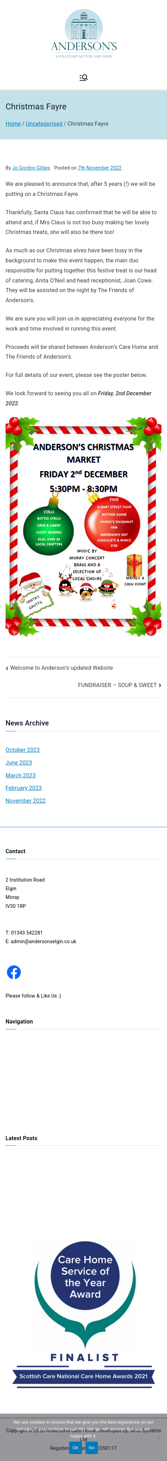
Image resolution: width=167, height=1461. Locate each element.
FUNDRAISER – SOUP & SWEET (117, 685)
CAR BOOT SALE (24, 1187)
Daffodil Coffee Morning (32, 1198)
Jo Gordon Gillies (31, 168)
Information (19, 1107)
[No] (158, 1437)
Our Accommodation (28, 1061)
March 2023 (21, 775)
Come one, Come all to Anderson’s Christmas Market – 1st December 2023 (82, 1171)
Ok (75, 1447)
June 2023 (19, 762)
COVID (13, 1119)
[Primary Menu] (83, 77)
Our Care (15, 1073)
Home (12, 1050)
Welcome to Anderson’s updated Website (61, 668)
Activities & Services (28, 1085)
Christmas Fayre (23, 1221)
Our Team (16, 1096)
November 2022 (26, 800)
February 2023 (24, 788)
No (92, 1447)
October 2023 (23, 750)
